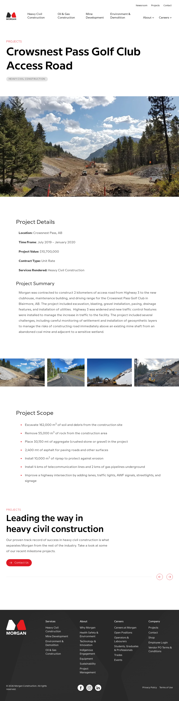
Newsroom (141, 6)
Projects (155, 6)
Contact (167, 6)
